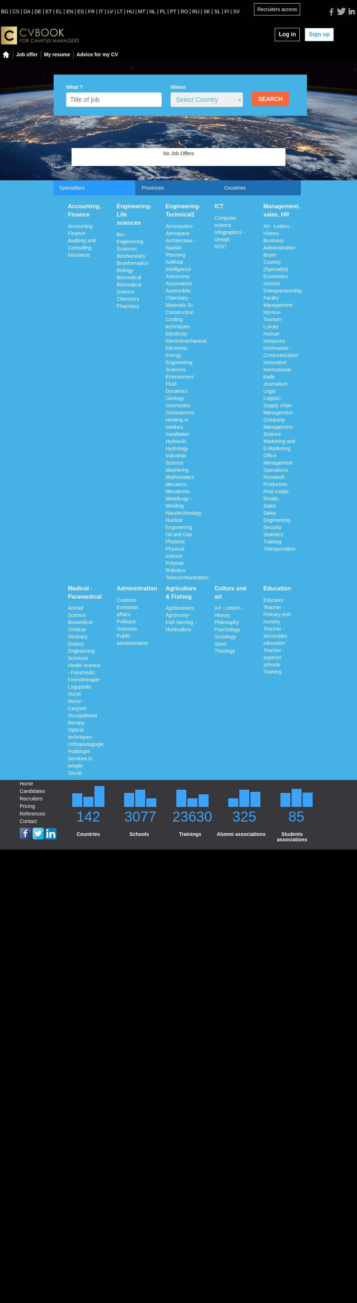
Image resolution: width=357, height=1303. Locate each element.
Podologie (79, 751)
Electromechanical (186, 341)
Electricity (176, 334)
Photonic (175, 541)
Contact (28, 821)
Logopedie (79, 687)
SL (217, 11)
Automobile (178, 291)
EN (69, 11)
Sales (269, 506)
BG (4, 11)
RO (184, 11)
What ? (74, 87)
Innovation (275, 362)
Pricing (27, 806)
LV (110, 11)
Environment (180, 377)
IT (101, 11)
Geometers (178, 405)
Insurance (79, 255)
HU (130, 11)
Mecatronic (178, 491)
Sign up (319, 34)
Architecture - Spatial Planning (180, 248)
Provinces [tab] (152, 188)
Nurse (74, 694)
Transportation (279, 549)
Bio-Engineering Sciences (130, 242)
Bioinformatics (132, 263)
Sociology (225, 636)
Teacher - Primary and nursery (276, 614)
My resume (57, 54)
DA (27, 11)
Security (272, 527)
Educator (273, 600)
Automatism (179, 283)
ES (80, 11)
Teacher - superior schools (273, 657)
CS (16, 11)
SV (236, 11)
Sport (220, 644)
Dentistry (78, 636)
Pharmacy (128, 306)
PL (163, 11)
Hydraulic (176, 441)
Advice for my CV (97, 54)
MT (141, 11)
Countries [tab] (235, 188)
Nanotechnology (184, 513)
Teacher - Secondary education (275, 636)
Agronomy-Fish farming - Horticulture (181, 622)
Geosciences (180, 412)
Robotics (175, 570)
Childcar (77, 629)
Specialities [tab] (72, 188)
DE (37, 11)
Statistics (273, 534)
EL (59, 11)
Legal (269, 391)
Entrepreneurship (282, 291)
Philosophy (227, 622)
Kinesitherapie (84, 680)
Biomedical (129, 277)
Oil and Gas (179, 534)
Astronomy (178, 276)
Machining (177, 470)
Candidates (32, 791)
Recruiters (31, 799)
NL (153, 11)
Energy (173, 355)
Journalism (275, 384)
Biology (125, 270)
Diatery (76, 644)
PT (173, 11)
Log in (287, 34)
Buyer (270, 255)
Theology (225, 651)
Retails (271, 498)
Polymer (175, 563)
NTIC (220, 246)
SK (207, 11)
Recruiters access (277, 9)
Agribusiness (180, 608)
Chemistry (128, 299)
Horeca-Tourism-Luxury (273, 319)
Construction (180, 312)
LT (120, 11)
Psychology (227, 629)
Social (75, 773)
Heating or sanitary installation (177, 427)
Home (26, 783)
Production (275, 484)
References (32, 814)
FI (227, 11)
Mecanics (176, 484)
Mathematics (180, 477)
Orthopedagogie (86, 744)
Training (272, 541)
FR (91, 11)
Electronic (176, 348)
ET (48, 11)
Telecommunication (187, 577)
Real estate (276, 491)
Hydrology (177, 448)
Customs (126, 600)
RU (195, 11)
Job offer (27, 54)
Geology (175, 398)
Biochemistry (131, 256)
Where (178, 87)
